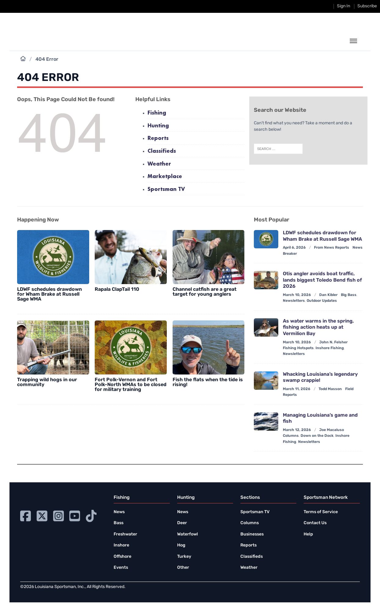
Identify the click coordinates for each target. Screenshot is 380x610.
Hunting (158, 126)
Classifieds (162, 151)
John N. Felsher (333, 342)
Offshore (122, 556)
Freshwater (125, 534)
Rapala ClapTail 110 (117, 289)
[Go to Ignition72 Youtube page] (74, 515)
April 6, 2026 (294, 248)
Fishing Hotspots (298, 348)
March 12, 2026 (297, 430)
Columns (291, 436)
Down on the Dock (317, 436)
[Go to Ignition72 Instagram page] (58, 515)
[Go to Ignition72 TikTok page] (91, 515)
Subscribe (367, 6)
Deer (182, 523)
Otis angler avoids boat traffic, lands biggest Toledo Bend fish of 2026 (322, 280)
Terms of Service (321, 512)
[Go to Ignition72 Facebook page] (25, 515)
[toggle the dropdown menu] (353, 41)
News (119, 512)
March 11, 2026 (296, 389)
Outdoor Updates (322, 301)
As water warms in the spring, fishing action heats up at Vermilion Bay (318, 328)
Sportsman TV (166, 189)
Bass (118, 523)
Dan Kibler (328, 295)
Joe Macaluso (331, 430)
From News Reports (331, 248)
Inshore (121, 545)
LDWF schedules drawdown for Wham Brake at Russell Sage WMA (49, 294)
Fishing (157, 113)
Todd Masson (330, 389)
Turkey (184, 556)
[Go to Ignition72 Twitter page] (42, 515)
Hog (181, 545)
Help (308, 534)
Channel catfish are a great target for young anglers (204, 292)
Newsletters (294, 301)
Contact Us (315, 523)
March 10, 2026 (297, 295)
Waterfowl (187, 534)
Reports (158, 138)
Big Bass (348, 295)
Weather (159, 164)
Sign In (343, 6)
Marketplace (165, 176)
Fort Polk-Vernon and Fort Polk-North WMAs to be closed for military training (130, 385)
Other (183, 567)
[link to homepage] (48, 40)
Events (121, 567)
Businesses (252, 534)
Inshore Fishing (330, 348)
